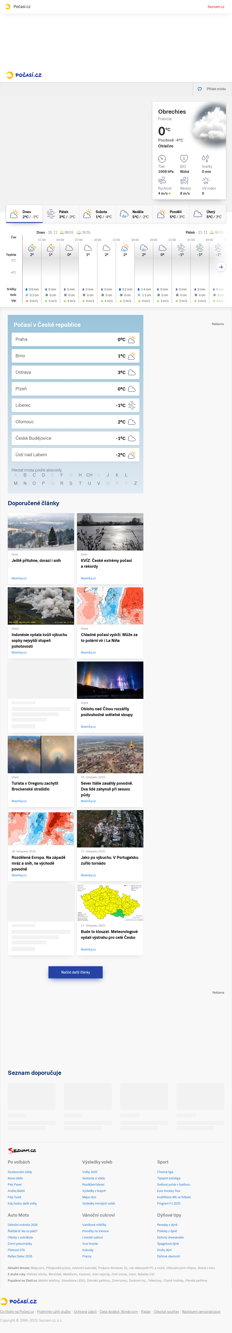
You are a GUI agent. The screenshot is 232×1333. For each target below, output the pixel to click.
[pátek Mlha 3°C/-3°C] (61, 214)
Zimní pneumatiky (20, 1243)
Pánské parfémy (196, 1280)
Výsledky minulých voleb (98, 1203)
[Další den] (221, 267)
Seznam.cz (216, 7)
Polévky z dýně (167, 1231)
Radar (146, 1312)
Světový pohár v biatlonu (173, 1184)
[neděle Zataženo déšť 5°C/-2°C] (134, 214)
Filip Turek (14, 1197)
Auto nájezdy (101, 1274)
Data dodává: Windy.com (119, 1312)
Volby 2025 (89, 1172)
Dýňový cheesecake (170, 1237)
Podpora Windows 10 (112, 1268)
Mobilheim (70, 1274)
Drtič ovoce (119, 1274)
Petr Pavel (15, 1184)
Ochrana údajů (85, 1312)
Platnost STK (16, 1250)
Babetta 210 (146, 1274)
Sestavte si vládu (93, 1178)
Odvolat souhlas (166, 1312)
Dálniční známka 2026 (23, 1225)
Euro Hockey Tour (168, 1191)
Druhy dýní (164, 1250)
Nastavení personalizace (201, 1312)
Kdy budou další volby (22, 1203)
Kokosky (87, 1250)
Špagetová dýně (168, 1243)
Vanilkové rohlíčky (94, 1225)
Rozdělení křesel (93, 1184)
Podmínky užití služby (54, 1312)
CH (89, 475)
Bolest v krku (206, 1268)
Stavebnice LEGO (73, 1280)
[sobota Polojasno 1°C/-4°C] (97, 214)
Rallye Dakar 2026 (20, 1256)
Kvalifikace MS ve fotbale (174, 1197)
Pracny (87, 1256)
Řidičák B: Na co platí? (23, 1231)
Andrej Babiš (16, 1191)
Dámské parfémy (98, 1280)
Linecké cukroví (92, 1237)
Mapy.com (37, 1268)
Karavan (84, 1274)
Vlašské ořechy (37, 1274)
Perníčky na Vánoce (95, 1231)
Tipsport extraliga (168, 1178)
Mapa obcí (89, 1197)
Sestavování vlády (20, 1172)
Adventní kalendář (84, 1268)
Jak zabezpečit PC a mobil (146, 1268)
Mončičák (55, 1274)
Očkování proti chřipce (181, 1268)
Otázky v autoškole (20, 1237)
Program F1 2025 (168, 1203)
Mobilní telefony (49, 1280)
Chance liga (165, 1172)
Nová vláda (15, 1178)
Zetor (132, 1274)
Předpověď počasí (58, 1268)
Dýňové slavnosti (168, 1256)
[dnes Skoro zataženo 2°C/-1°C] (24, 214)
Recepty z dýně (167, 1225)
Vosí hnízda (90, 1243)
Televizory (155, 1280)
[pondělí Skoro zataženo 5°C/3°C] (171, 214)
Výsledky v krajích (94, 1191)
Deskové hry (137, 1280)
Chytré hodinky (173, 1280)
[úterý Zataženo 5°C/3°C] (207, 214)
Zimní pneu (119, 1280)
